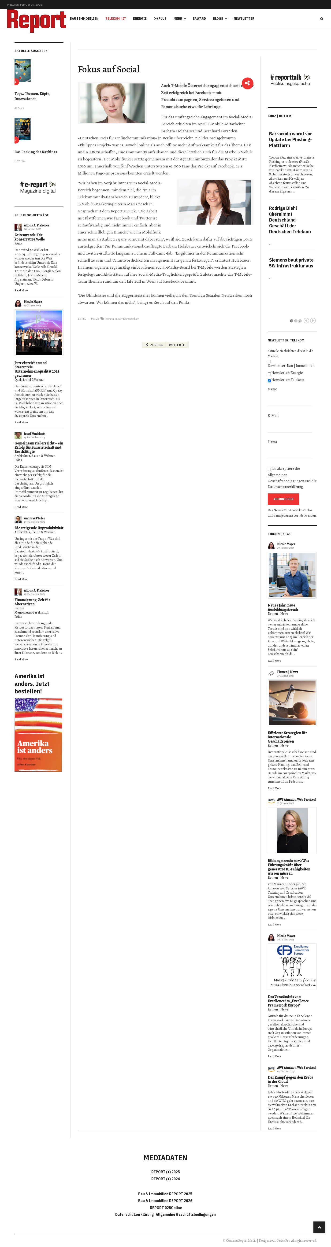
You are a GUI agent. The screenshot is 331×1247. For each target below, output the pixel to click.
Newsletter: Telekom (287, 379)
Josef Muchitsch (34, 434)
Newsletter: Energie (287, 372)
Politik (18, 243)
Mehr (178, 18)
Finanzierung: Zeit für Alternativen (32, 602)
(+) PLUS (160, 18)
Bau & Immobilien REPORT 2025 (165, 1193)
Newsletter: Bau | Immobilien (291, 365)
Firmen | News (278, 613)
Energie (140, 18)
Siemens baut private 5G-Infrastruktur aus (291, 263)
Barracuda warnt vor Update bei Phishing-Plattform (290, 139)
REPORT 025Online (165, 1207)
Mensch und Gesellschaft (31, 612)
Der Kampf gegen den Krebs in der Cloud (290, 1079)
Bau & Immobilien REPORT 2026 (165, 1200)
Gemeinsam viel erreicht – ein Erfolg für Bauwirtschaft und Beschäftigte (39, 447)
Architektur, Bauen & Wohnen (35, 456)
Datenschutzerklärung (285, 486)
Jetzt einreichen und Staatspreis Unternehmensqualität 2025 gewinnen (37, 369)
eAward (199, 18)
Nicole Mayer (33, 302)
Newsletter (244, 18)
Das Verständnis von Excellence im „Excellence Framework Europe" (288, 1001)
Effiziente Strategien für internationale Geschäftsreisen (287, 737)
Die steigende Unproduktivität (39, 528)
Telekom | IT (115, 18)
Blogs (218, 18)
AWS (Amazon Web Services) (296, 799)
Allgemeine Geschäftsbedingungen (186, 1214)
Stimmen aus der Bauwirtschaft (122, 319)
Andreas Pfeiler (34, 518)
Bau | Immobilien (84, 18)
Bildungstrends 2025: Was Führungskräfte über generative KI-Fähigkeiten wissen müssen (289, 867)
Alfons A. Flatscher (36, 225)
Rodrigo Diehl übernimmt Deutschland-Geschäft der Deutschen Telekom (290, 220)
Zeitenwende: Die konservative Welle (30, 237)
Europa (19, 608)
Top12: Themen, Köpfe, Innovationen (32, 96)
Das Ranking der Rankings (36, 152)
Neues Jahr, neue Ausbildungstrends (283, 607)
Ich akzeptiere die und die (292, 477)
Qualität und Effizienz (29, 379)
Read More (21, 290)
